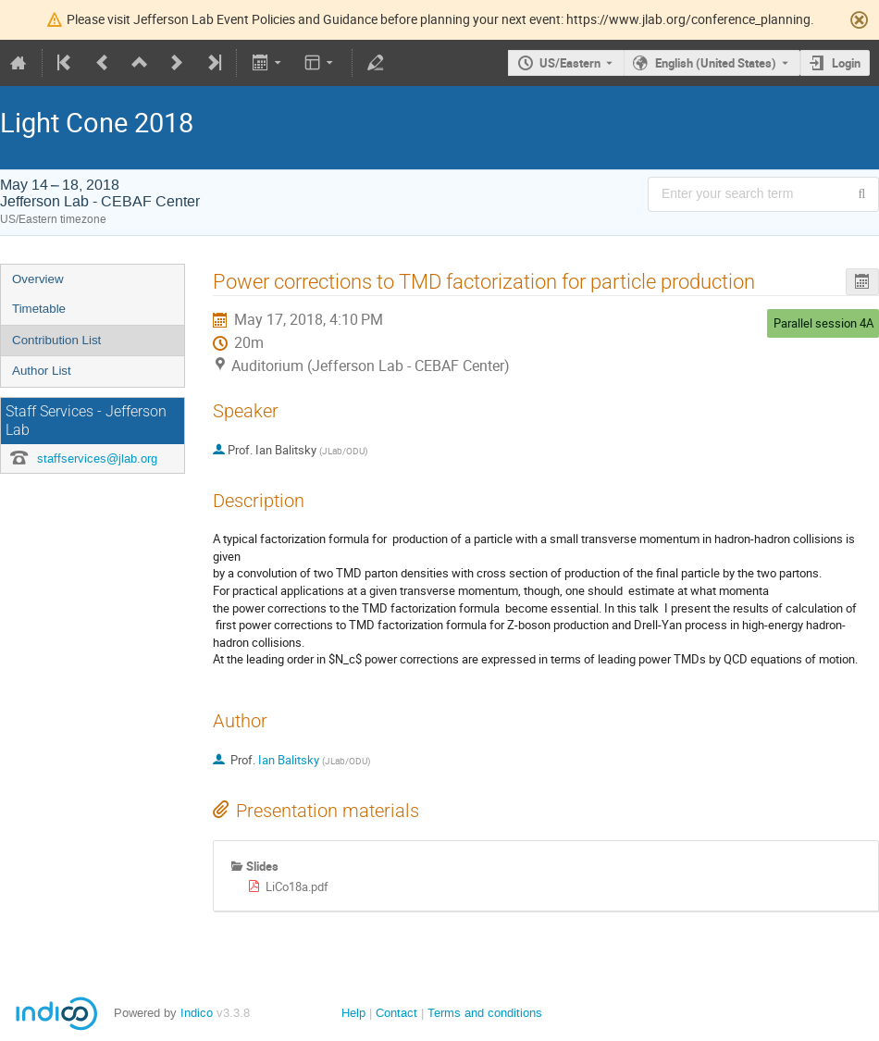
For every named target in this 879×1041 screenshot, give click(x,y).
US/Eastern (569, 63)
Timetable (39, 309)
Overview (38, 279)
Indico (196, 1013)
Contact (396, 1013)
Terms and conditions (484, 1013)
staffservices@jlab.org (97, 458)
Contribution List (56, 340)
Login (846, 63)
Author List (41, 371)
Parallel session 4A (823, 323)
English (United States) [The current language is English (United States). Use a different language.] (715, 63)
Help (353, 1013)
